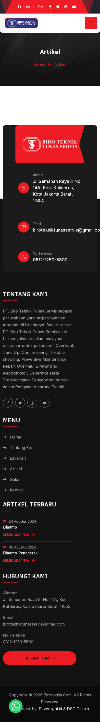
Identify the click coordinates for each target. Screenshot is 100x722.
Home (39, 64)
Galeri (15, 479)
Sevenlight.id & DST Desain (63, 708)
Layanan (18, 458)
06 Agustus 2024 (19, 547)
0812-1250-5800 (50, 259)
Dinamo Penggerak (20, 553)
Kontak (16, 489)
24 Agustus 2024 (19, 521)
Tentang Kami (22, 447)
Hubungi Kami (40, 658)
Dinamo (10, 527)
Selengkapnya (19, 535)
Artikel (16, 468)
